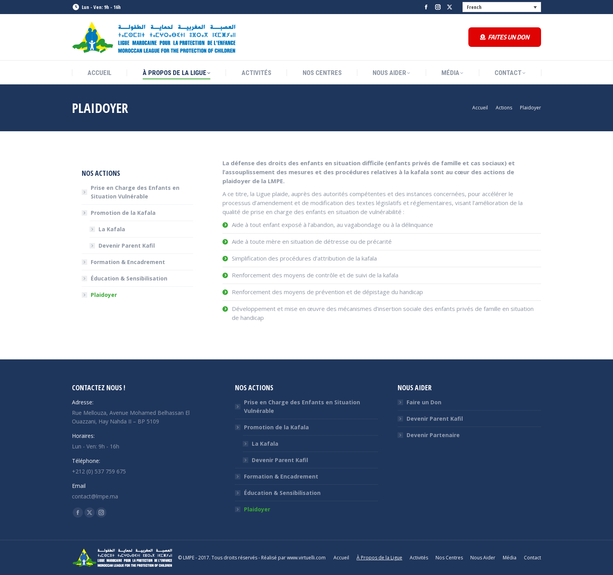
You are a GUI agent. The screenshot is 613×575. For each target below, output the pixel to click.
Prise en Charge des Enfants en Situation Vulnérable (135, 192)
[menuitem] (501, 7)
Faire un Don (424, 402)
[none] (501, 7)
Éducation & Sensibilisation (129, 278)
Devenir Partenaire (433, 435)
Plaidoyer (104, 294)
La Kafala (112, 229)
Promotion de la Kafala (119, 212)
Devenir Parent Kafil (127, 245)
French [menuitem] (474, 7)
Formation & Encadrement (128, 262)
